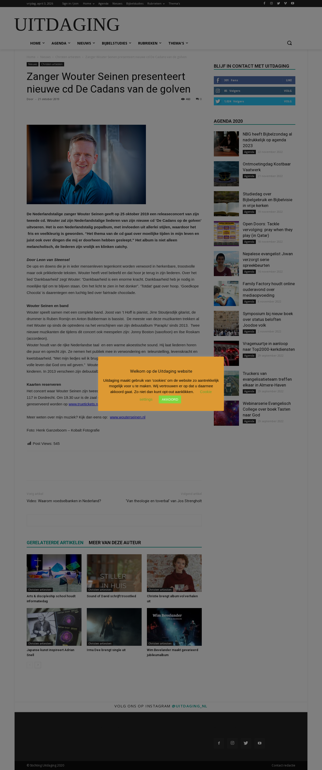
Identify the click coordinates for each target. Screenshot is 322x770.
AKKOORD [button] (170, 399)
